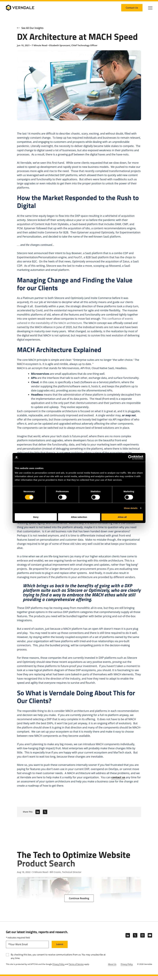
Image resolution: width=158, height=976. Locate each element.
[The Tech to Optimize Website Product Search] (79, 869)
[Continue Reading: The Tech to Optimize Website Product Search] (79, 898)
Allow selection (79, 517)
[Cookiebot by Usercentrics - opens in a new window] (130, 457)
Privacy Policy (58, 964)
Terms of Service (76, 964)
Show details (131, 508)
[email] (27, 944)
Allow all (122, 517)
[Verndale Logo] (20, 8)
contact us (118, 777)
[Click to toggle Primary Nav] (150, 7)
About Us (112, 964)
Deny (36, 517)
